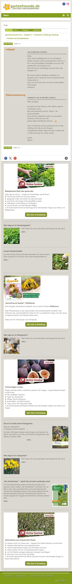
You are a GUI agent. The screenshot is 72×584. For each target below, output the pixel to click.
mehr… (23, 232)
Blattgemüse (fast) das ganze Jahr (19, 191)
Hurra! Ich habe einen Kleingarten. (18, 423)
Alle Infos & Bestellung (36, 324)
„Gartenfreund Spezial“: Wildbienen (20, 303)
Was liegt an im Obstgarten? (16, 335)
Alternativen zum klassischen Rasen (20, 540)
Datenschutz (21, 576)
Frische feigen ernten (14, 387)
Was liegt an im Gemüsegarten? (17, 225)
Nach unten (8, 44)
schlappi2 (10, 49)
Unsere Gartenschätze (13, 251)
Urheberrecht (34, 576)
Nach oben (7, 148)
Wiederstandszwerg (15, 95)
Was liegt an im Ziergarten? (15, 455)
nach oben (62, 580)
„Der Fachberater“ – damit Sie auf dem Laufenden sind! (27, 481)
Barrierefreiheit (47, 576)
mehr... (6, 501)
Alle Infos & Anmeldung (36, 215)
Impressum (9, 576)
